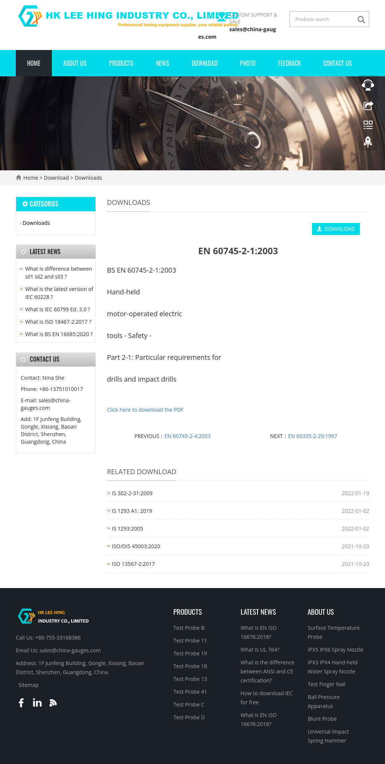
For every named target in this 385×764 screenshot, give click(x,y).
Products (121, 63)
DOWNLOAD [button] (336, 228)
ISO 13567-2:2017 (133, 563)
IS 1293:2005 (127, 528)
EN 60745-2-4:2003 (187, 436)
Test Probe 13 (190, 678)
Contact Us (337, 63)
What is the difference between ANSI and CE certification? (267, 671)
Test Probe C (188, 704)
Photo (248, 63)
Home (34, 63)
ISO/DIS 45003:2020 (136, 546)
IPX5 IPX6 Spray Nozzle (335, 649)
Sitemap (28, 684)
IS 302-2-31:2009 (132, 493)
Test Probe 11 (190, 640)
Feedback (289, 63)
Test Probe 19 (190, 653)
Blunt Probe (322, 718)
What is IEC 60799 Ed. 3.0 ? (57, 309)
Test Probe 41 (190, 691)
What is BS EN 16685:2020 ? (58, 334)
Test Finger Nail (326, 684)
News (162, 63)
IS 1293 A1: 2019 (132, 510)
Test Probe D (189, 717)
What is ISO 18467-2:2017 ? (58, 321)
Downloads (87, 177)
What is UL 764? (260, 649)
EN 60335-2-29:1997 (312, 436)
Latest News (258, 611)
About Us (74, 63)
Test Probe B (189, 627)
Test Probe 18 (190, 666)
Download (204, 63)
